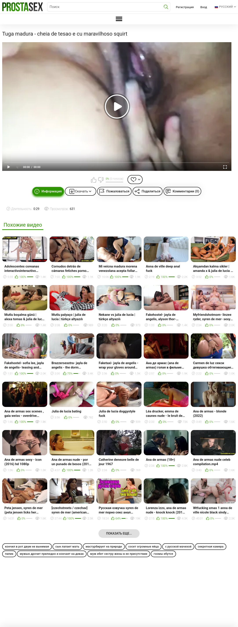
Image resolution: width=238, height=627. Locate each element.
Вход (203, 7)
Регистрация (185, 7)
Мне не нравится (101, 180)
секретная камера (210, 546)
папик (9, 553)
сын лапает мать (67, 546)
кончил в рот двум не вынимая (27, 546)
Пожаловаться (117, 191)
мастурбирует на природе (104, 546)
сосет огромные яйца (143, 546)
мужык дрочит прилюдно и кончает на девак (52, 553)
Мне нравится (94, 180)
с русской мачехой (178, 546)
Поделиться (151, 191)
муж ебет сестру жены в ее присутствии (118, 553)
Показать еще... (119, 533)
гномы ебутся (163, 553)
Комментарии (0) (186, 191)
